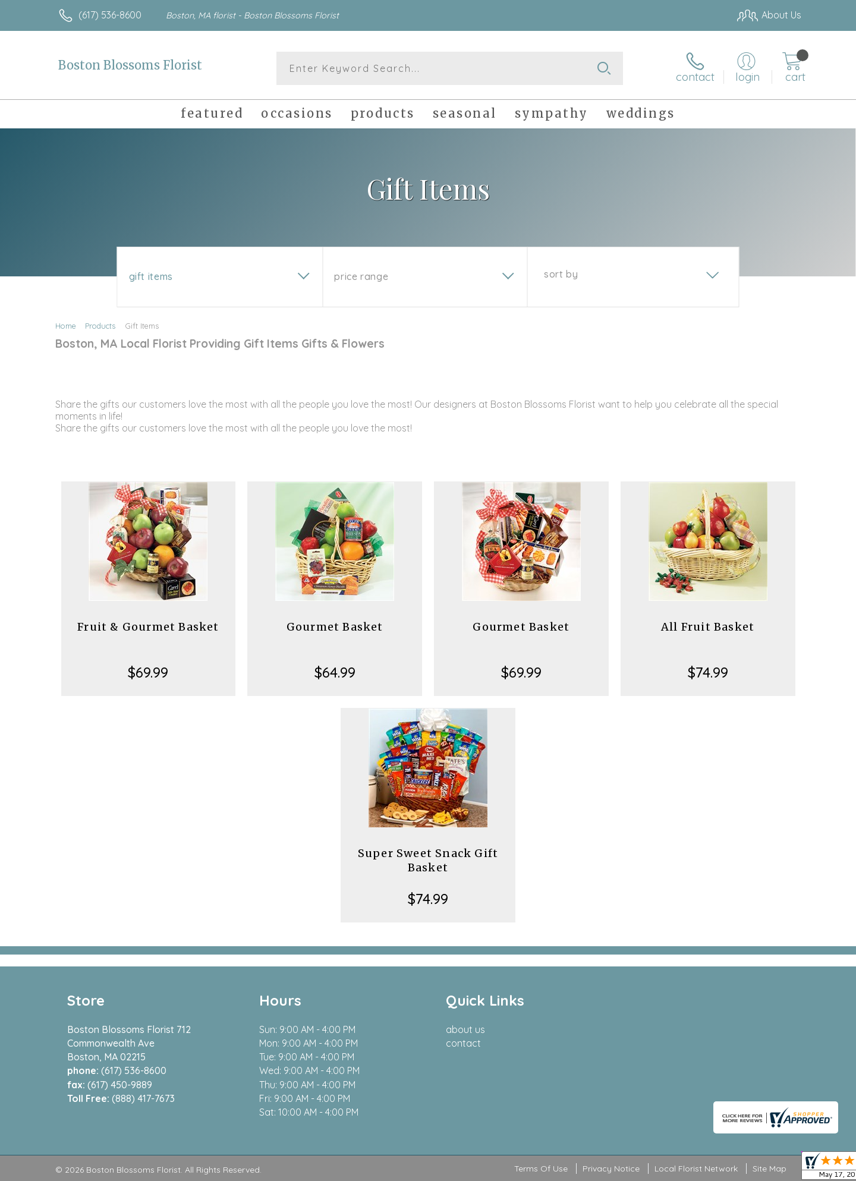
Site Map (769, 1169)
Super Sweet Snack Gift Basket (428, 860)
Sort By (561, 274)
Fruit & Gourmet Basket (148, 627)
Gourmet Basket (335, 627)
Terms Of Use (541, 1169)
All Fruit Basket (707, 627)
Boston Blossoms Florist (130, 65)
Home (65, 325)
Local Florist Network (696, 1169)
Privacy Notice (611, 1169)
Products (100, 325)
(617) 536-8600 (109, 15)
